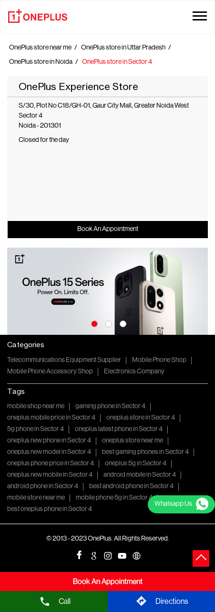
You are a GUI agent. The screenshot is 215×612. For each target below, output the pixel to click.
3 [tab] (122, 323)
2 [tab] (107, 323)
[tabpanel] (107, 291)
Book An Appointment (107, 229)
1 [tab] (93, 323)
